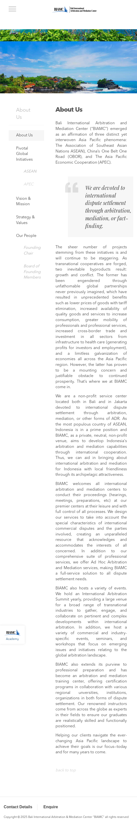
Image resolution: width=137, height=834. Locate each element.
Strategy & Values (25, 220)
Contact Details (18, 807)
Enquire (50, 807)
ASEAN (30, 172)
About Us (23, 114)
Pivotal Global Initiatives (24, 154)
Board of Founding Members (32, 271)
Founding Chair (32, 250)
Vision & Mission (23, 201)
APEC (28, 184)
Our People (26, 236)
